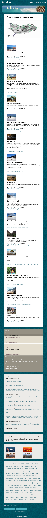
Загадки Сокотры (33, 477)
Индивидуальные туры (11, 479)
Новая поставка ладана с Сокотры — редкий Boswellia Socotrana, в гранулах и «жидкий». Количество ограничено (23, 379)
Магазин (7, 484)
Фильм (7, 498)
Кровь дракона (14, 482)
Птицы (29, 245)
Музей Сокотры (12, 314)
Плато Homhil (11, 182)
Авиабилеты (8, 467)
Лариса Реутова (32, 482)
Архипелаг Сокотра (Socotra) (11, 334)
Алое (36, 467)
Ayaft (8, 283)
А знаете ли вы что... (10, 350)
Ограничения (33, 486)
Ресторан (21, 491)
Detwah (8, 226)
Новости (7, 329)
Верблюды (8, 472)
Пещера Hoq (11, 141)
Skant (8, 110)
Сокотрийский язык (10, 494)
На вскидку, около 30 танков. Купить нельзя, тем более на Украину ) (21, 400)
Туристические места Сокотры (13, 57)
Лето (38, 482)
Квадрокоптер (33, 481)
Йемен (12, 481)
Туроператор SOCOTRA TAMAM (40, 2)
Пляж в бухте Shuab (13, 200)
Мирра (29, 484)
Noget (8, 130)
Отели (12, 487)
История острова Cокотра (11, 339)
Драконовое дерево (21, 189)
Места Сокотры (14, 59)
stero (22, 465)
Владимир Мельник (20, 474)
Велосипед (35, 470)
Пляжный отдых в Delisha (15, 162)
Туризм (31, 496)
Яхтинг (24, 499)
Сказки (36, 493)
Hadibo (8, 92)
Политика (17, 489)
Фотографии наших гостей (11, 367)
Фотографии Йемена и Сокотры (13, 353)
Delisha (8, 170)
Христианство (33, 498)
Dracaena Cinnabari (10, 463)
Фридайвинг (21, 498)
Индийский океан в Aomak (15, 63)
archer (7, 462)
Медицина (16, 484)
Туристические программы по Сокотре (13, 358)
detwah (22, 462)
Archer (8, 303)
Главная (31, 2)
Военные (34, 474)
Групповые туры (9, 475)
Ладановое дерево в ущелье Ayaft (17, 275)
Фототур (15, 498)
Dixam (8, 263)
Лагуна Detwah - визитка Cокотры (17, 220)
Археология (25, 469)
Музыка (11, 486)
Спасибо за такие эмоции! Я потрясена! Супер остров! (18, 404)
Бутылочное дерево (30, 189)
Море (19, 59)
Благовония (37, 469)
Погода (11, 489)
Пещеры (18, 151)
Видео (37, 472)
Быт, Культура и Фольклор (11, 341)
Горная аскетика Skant (14, 103)
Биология (31, 469)
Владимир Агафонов (10, 474)
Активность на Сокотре (17, 467)
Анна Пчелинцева (10, 469)
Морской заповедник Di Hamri (16, 53)
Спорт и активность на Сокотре (13, 346)
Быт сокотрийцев (20, 110)
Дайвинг (22, 59)
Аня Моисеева (18, 469)
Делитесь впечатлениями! (11, 370)
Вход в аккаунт (10, 508)
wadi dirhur (27, 465)
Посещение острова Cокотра (11, 355)
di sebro (32, 462)
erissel (16, 463)
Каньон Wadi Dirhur (13, 237)
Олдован (8, 487)
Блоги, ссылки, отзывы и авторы (12, 362)
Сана (25, 493)
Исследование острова (35, 479)
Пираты (32, 487)
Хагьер (26, 498)
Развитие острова (14, 491)
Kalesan (32, 463)
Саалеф (21, 493)
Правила (26, 489)
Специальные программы (28, 494)
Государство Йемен (9, 331)
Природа (31, 489)
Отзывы (17, 487)
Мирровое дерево (37, 484)
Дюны (22, 130)
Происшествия (37, 489)
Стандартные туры (10, 496)
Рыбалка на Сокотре (10, 493)
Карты (27, 481)
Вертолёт (24, 472)
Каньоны (21, 245)
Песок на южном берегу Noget (16, 122)
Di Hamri (8, 59)
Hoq (7, 151)
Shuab (8, 209)
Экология (13, 499)
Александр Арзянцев (29, 467)
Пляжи (18, 130)
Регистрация (21, 508)
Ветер (33, 472)
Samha (10, 465)
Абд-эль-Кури (34, 465)
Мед (12, 484)
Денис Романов (22, 475)
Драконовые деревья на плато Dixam (18, 256)
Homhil (8, 189)
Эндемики (19, 499)
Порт (21, 489)
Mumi (37, 463)
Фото (11, 498)
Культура (21, 482)
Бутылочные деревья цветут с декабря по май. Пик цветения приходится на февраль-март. (23, 395)
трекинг (28, 499)
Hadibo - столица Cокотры (15, 81)
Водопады (28, 474)
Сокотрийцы (18, 494)
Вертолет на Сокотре (16, 472)
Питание (37, 487)
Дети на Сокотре (9, 477)
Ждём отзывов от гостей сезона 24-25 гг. (15, 384)
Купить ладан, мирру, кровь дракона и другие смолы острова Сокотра (21, 360)
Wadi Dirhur (9, 245)
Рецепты (27, 491)
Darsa (14, 462)
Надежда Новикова (18, 486)
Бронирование (9, 470)
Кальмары (17, 481)
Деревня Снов (30, 475)
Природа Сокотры (10, 343)
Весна (29, 472)
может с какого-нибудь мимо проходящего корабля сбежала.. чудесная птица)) (23, 428)
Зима (39, 477)
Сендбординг (31, 493)
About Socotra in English (10, 504)
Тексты (17, 496)
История (7, 481)
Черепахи (8, 499)
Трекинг (22, 151)
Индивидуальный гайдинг (23, 479)
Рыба (25, 209)
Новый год (26, 486)
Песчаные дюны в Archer (14, 294)
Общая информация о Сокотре (13, 336)
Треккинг (26, 496)
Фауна (35, 496)
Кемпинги (19, 226)
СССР (17, 493)
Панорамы (22, 487)
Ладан (18, 283)
